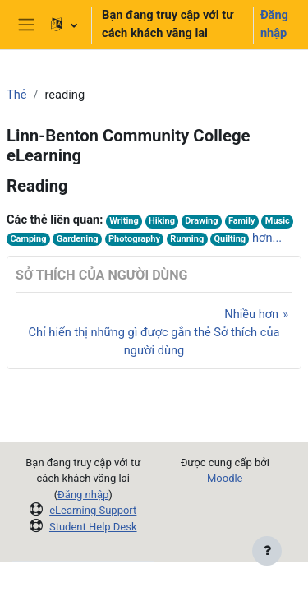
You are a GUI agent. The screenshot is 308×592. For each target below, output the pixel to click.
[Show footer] (267, 551)
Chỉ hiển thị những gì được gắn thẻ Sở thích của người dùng (154, 341)
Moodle (225, 478)
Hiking (162, 220)
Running (187, 239)
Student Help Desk (93, 526)
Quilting (230, 239)
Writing (123, 220)
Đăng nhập (274, 23)
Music (277, 220)
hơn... (267, 237)
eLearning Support (92, 510)
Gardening (78, 239)
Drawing (201, 220)
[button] (63, 24)
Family (241, 220)
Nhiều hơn (251, 314)
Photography (134, 239)
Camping (28, 239)
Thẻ (17, 94)
